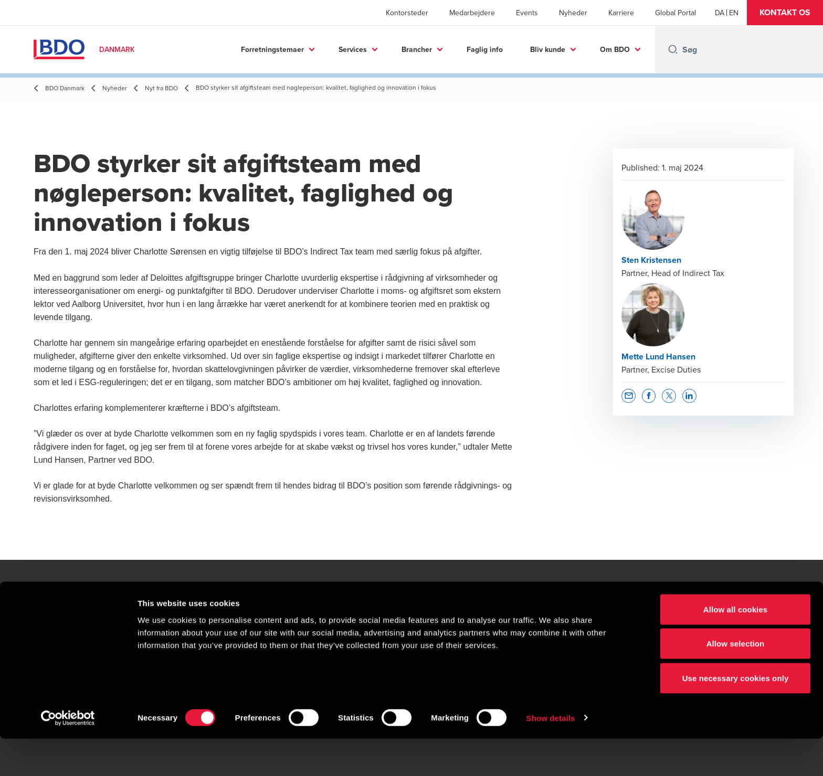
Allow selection (735, 681)
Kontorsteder (407, 12)
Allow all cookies (735, 646)
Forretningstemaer (272, 49)
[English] (733, 12)
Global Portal (675, 12)
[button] (785, 12)
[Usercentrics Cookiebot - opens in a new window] (68, 755)
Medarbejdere (472, 12)
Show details (550, 755)
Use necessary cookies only (735, 715)
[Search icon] (673, 49)
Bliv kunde (547, 49)
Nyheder (573, 12)
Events (527, 12)
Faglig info (485, 49)
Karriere (621, 12)
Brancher (417, 49)
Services (353, 49)
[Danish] (719, 12)
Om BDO (615, 49)
